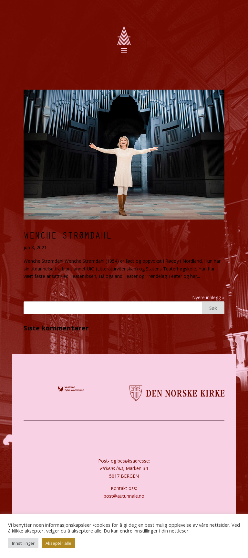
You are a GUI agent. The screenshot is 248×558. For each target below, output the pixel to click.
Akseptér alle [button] (58, 543)
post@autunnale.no (124, 496)
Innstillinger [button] (23, 543)
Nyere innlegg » (208, 297)
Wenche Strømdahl (67, 235)
